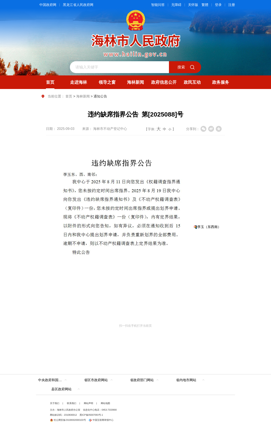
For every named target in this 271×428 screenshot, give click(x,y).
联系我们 (71, 403)
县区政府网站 (61, 389)
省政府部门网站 (142, 380)
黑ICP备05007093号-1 (91, 415)
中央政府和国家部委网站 (53, 380)
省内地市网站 (186, 380)
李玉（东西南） (209, 227)
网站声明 (88, 403)
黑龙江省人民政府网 (78, 5)
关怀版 (193, 5)
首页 (68, 96)
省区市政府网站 (96, 380)
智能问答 (158, 5)
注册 (231, 5)
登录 (218, 5)
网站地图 (105, 403)
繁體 (205, 5)
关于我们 (54, 403)
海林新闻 (83, 96)
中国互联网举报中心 (101, 420)
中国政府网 (47, 5)
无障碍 (176, 5)
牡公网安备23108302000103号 (68, 420)
